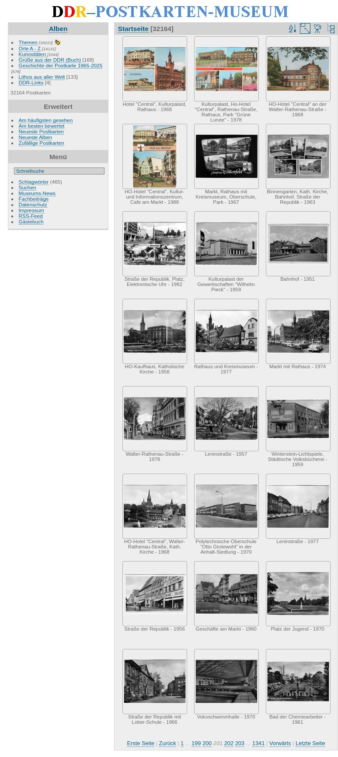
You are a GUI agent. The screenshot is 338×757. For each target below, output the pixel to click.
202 (228, 743)
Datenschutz (33, 204)
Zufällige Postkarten (41, 143)
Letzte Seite (310, 743)
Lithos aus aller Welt (42, 77)
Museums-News (37, 193)
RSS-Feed (31, 216)
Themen (28, 42)
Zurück (167, 743)
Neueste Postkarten (41, 131)
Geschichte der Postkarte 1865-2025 (61, 65)
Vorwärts (280, 743)
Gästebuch (31, 221)
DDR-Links (31, 82)
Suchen (27, 187)
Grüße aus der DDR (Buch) (50, 60)
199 (196, 743)
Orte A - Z (30, 48)
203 (239, 743)
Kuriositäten (33, 54)
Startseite (133, 28)
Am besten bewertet (42, 126)
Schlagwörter (34, 182)
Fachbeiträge (34, 199)
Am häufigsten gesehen (46, 120)
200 (207, 743)
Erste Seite (140, 743)
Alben (58, 28)
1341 (258, 743)
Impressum (31, 210)
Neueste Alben (35, 137)
